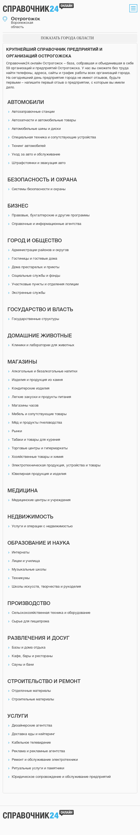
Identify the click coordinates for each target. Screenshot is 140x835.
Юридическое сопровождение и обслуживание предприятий (61, 777)
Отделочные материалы (31, 691)
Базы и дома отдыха (28, 647)
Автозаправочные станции (33, 112)
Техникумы (21, 578)
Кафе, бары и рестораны (32, 656)
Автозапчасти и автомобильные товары (44, 120)
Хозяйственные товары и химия (37, 457)
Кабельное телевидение (31, 742)
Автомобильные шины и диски (36, 129)
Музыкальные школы (29, 569)
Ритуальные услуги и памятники (38, 768)
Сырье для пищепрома (30, 621)
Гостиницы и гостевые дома (34, 258)
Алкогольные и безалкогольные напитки (44, 371)
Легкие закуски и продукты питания (41, 397)
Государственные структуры (35, 319)
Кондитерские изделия (30, 388)
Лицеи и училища (26, 561)
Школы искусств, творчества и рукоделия (46, 586)
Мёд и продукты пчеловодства (37, 422)
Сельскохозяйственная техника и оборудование (51, 613)
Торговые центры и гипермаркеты (40, 448)
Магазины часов (25, 405)
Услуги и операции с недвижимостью (42, 526)
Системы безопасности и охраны (38, 189)
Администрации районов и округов (40, 250)
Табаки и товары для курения (36, 440)
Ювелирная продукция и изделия (39, 474)
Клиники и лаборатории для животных (43, 345)
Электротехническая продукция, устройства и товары (56, 465)
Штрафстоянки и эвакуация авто (38, 163)
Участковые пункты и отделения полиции (45, 284)
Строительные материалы (33, 699)
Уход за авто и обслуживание (36, 154)
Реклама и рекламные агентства (38, 751)
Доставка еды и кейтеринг (33, 734)
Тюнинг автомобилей (28, 146)
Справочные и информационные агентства (46, 224)
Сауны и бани (23, 664)
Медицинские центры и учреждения (41, 500)
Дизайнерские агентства (32, 725)
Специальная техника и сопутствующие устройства (54, 137)
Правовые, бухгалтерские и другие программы (51, 215)
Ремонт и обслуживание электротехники (45, 760)
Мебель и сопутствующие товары (39, 414)
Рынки (17, 431)
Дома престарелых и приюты (35, 267)
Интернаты (20, 552)
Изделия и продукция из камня (37, 380)
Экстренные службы (28, 293)
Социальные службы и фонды (36, 276)
